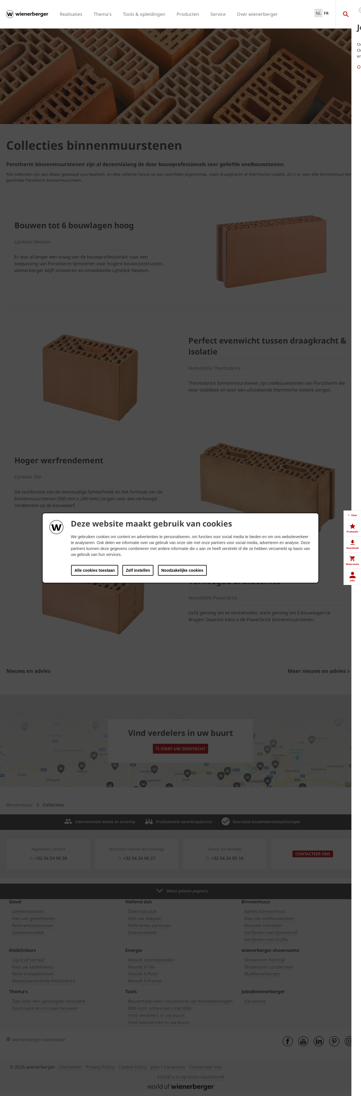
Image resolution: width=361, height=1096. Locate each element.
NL (318, 13)
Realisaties (71, 14)
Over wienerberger (257, 14)
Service (218, 14)
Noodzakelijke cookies (182, 570)
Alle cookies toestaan (94, 570)
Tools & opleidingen (144, 14)
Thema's (103, 14)
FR (326, 13)
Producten (188, 14)
